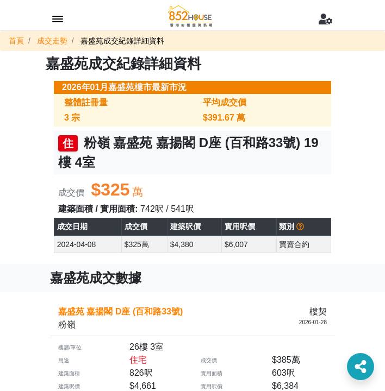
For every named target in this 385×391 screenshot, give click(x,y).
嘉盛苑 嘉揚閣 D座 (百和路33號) (120, 311)
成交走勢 (52, 40)
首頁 (16, 40)
